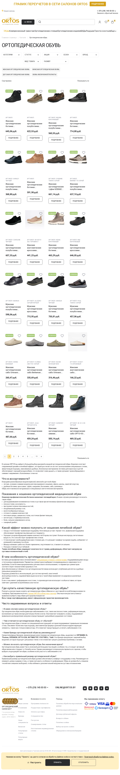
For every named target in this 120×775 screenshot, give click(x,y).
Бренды (21, 716)
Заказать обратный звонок (107, 13)
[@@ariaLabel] (19, 91)
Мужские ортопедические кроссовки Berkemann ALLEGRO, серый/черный (34, 310)
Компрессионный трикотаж (21, 31)
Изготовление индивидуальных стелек (42, 730)
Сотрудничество (37, 716)
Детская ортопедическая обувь (16, 74)
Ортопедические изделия (69, 31)
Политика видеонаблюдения (66, 710)
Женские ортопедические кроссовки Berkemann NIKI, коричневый (77, 248)
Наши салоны (23, 703)
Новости (21, 712)
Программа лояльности (39, 703)
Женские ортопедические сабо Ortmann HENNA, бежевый (13, 371)
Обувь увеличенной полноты (44, 74)
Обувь (6, 31)
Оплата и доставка (38, 712)
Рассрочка (35, 720)
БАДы (83, 31)
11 (43, 458)
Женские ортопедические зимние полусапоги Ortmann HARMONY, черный (56, 432)
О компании (22, 708)
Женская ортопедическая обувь (16, 69)
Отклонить (83, 766)
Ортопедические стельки (45, 31)
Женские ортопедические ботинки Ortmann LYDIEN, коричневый (13, 431)
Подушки (90, 31)
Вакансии (21, 727)
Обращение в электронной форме (68, 731)
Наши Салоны (9, 11)
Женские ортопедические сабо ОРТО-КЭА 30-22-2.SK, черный (77, 432)
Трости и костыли (102, 31)
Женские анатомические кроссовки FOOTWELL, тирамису (34, 248)
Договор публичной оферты (66, 714)
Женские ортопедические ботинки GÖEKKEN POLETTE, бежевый (34, 185)
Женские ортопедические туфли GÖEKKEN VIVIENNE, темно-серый (56, 187)
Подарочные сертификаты (40, 708)
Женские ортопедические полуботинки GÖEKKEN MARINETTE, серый (77, 187)
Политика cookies (62, 722)
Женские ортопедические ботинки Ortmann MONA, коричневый (56, 248)
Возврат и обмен (62, 718)
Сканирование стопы (38, 724)
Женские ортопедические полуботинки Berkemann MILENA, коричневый (56, 125)
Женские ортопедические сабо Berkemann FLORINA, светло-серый (34, 371)
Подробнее (13, 138)
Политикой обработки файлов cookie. (99, 760)
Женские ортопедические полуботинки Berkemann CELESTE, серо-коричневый (34, 123)
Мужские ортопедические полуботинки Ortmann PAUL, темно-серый (77, 310)
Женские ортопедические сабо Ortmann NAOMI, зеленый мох (56, 371)
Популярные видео (22, 738)
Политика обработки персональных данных (69, 705)
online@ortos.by (65, 687)
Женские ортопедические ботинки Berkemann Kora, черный (77, 123)
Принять (58, 766)
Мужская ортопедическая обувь (46, 69)
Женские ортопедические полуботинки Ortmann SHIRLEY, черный (13, 187)
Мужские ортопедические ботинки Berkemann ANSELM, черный (56, 310)
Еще (113, 31)
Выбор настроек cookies (65, 727)
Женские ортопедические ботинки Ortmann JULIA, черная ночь (34, 432)
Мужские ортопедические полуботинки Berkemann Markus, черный (13, 308)
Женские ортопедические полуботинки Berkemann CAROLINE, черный (13, 248)
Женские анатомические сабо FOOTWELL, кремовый (77, 371)
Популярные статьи (22, 732)
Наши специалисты (23, 721)
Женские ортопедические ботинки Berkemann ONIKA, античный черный (13, 123)
